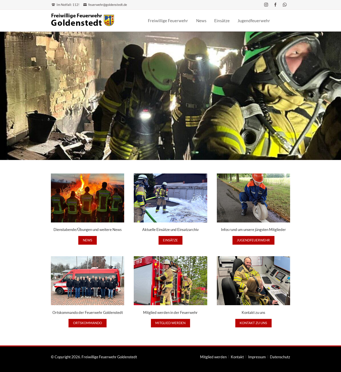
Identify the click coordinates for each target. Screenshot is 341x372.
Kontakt (237, 357)
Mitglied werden (170, 323)
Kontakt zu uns (253, 323)
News (87, 240)
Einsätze (170, 240)
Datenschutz (280, 357)
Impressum (257, 357)
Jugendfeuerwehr (253, 240)
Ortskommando (87, 323)
